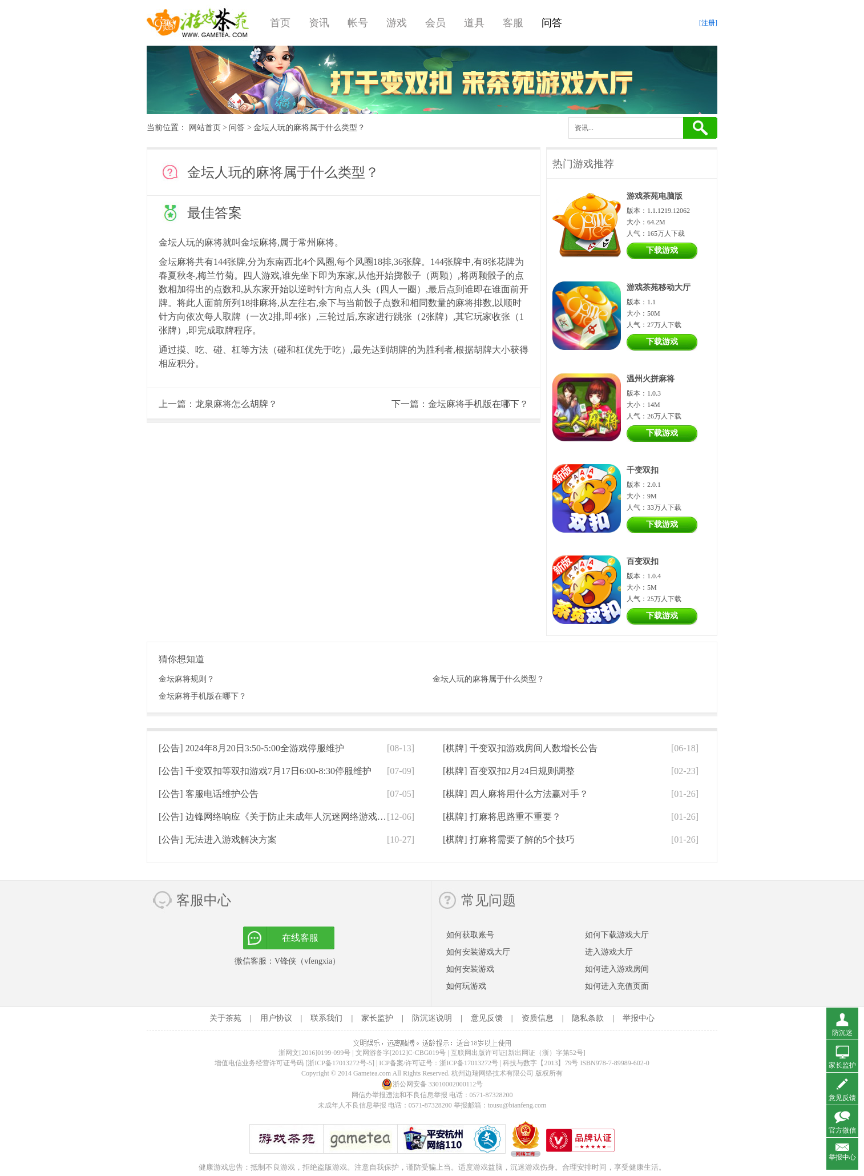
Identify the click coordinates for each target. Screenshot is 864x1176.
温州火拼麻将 (651, 378)
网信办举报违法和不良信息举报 (399, 1095)
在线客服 (300, 938)
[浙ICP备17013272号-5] (339, 1063)
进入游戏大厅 (609, 952)
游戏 (396, 23)
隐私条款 (588, 1018)
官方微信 (842, 1130)
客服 (513, 23)
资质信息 (538, 1018)
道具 (474, 23)
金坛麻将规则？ (187, 679)
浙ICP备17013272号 (468, 1063)
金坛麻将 (259, 242)
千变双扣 (643, 470)
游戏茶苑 (198, 23)
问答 (552, 23)
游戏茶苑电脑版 (655, 196)
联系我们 (326, 1018)
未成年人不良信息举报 (353, 1105)
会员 (435, 23)
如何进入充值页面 (617, 986)
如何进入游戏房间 (617, 969)
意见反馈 (487, 1018)
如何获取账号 (470, 935)
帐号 (358, 23)
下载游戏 (662, 250)
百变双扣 (643, 561)
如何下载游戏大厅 (617, 935)
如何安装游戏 (470, 969)
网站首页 (205, 127)
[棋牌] (520, 748)
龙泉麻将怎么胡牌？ (236, 404)
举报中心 (639, 1018)
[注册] (708, 23)
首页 (280, 23)
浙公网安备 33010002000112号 (432, 1084)
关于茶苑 (225, 1018)
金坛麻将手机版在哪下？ (478, 404)
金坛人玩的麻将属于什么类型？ (488, 679)
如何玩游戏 (466, 986)
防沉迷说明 (432, 1018)
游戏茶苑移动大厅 (659, 287)
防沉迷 (842, 1033)
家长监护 (377, 1018)
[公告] (251, 748)
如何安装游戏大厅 (478, 952)
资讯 (319, 23)
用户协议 (276, 1018)
